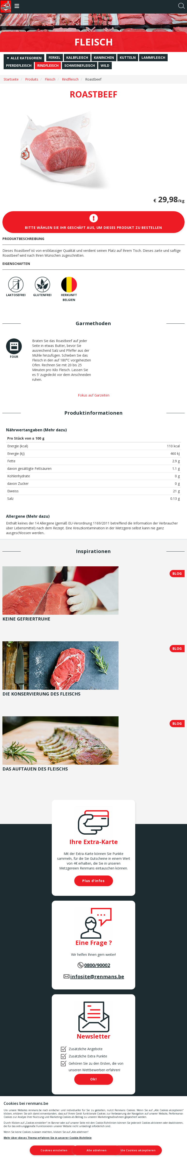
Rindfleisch (70, 79)
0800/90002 (97, 965)
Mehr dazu (55, 430)
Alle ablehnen (93, 1150)
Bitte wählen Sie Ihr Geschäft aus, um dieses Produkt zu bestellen (93, 222)
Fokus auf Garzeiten (93, 395)
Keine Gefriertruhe (26, 619)
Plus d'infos (93, 880)
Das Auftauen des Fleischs (35, 769)
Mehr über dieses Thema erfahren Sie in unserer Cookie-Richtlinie (48, 1137)
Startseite (11, 79)
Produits (31, 79)
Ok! (93, 1079)
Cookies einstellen (41, 1150)
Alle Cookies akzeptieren (144, 1150)
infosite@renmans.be (97, 976)
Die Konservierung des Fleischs (41, 694)
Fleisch (50, 79)
